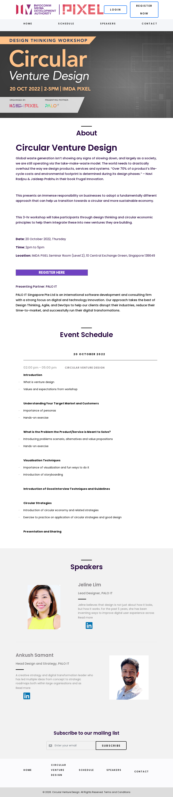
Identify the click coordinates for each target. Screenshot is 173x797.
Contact (149, 23)
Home (27, 23)
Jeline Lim (89, 585)
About (86, 133)
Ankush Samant (35, 655)
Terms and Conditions (117, 792)
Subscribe (111, 746)
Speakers (108, 23)
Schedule (66, 23)
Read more (85, 617)
